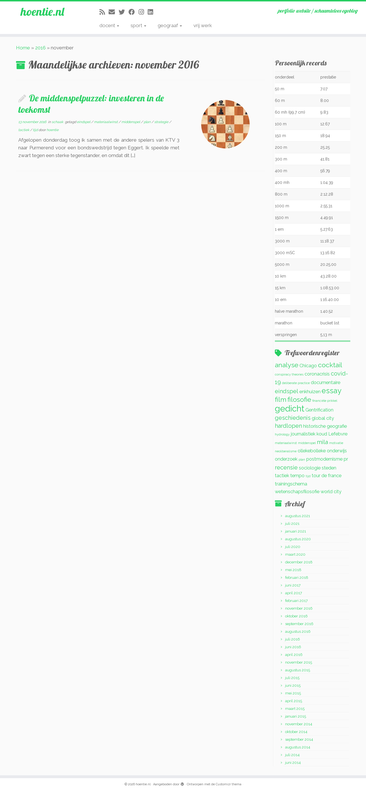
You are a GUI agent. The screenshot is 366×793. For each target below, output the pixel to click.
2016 (40, 48)
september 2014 (299, 739)
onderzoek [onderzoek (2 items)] (286, 459)
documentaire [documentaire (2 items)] (325, 382)
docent (109, 25)
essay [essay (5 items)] (331, 390)
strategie (161, 122)
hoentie (53, 130)
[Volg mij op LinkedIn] (152, 12)
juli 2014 (292, 755)
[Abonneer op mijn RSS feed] (104, 12)
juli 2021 (292, 523)
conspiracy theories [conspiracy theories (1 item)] (289, 374)
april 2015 (293, 701)
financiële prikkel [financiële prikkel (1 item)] (324, 400)
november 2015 (298, 662)
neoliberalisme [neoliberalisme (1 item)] (286, 451)
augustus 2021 (297, 516)
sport (138, 25)
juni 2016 (293, 647)
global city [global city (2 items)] (323, 418)
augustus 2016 (298, 631)
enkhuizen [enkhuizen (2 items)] (310, 391)
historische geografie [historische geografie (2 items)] (325, 426)
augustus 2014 (297, 747)
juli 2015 (292, 678)
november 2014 (298, 724)
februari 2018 (296, 577)
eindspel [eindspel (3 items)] (286, 391)
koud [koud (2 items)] (322, 434)
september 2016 (299, 624)
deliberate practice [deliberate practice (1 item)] (296, 383)
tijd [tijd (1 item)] (308, 476)
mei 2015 (293, 693)
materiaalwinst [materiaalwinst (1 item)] (286, 443)
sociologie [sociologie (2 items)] (310, 468)
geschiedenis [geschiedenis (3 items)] (293, 417)
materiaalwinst (106, 122)
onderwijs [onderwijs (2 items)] (337, 450)
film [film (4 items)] (280, 399)
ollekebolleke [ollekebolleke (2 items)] (312, 450)
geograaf (170, 25)
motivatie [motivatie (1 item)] (336, 443)
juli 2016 (292, 639)
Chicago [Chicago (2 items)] (308, 365)
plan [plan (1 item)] (302, 459)
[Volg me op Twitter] (124, 12)
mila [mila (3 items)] (322, 442)
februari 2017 (296, 601)
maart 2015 (295, 708)
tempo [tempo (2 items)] (297, 475)
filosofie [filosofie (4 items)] (299, 399)
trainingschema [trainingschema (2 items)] (291, 484)
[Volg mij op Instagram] (143, 12)
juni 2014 (293, 762)
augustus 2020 (298, 539)
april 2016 (294, 655)
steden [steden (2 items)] (329, 468)
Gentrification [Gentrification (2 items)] (319, 410)
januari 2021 (295, 531)
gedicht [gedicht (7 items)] (289, 408)
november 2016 (299, 608)
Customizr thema (228, 784)
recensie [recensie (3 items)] (286, 467)
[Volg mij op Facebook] (134, 12)
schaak (58, 122)
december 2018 (299, 562)
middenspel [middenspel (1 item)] (307, 443)
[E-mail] (114, 12)
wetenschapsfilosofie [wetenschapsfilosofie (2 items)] (297, 491)
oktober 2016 (296, 616)
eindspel (84, 122)
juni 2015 (293, 685)
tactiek (24, 130)
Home (23, 48)
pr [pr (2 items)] (346, 459)
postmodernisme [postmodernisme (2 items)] (324, 459)
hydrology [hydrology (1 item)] (282, 434)
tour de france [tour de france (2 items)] (326, 475)
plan (147, 122)
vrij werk (202, 25)
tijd (36, 130)
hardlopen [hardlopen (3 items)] (288, 425)
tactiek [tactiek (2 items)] (282, 475)
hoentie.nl (42, 11)
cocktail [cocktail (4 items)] (330, 365)
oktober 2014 (296, 732)
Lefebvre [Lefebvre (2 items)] (337, 434)
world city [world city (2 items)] (331, 491)
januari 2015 (295, 716)
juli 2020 (292, 547)
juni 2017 (293, 585)
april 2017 (293, 593)
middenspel (131, 122)
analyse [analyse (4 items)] (286, 365)
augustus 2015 (297, 670)
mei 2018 (293, 570)
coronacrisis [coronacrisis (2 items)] (317, 374)
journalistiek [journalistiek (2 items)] (303, 434)
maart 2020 (295, 554)
